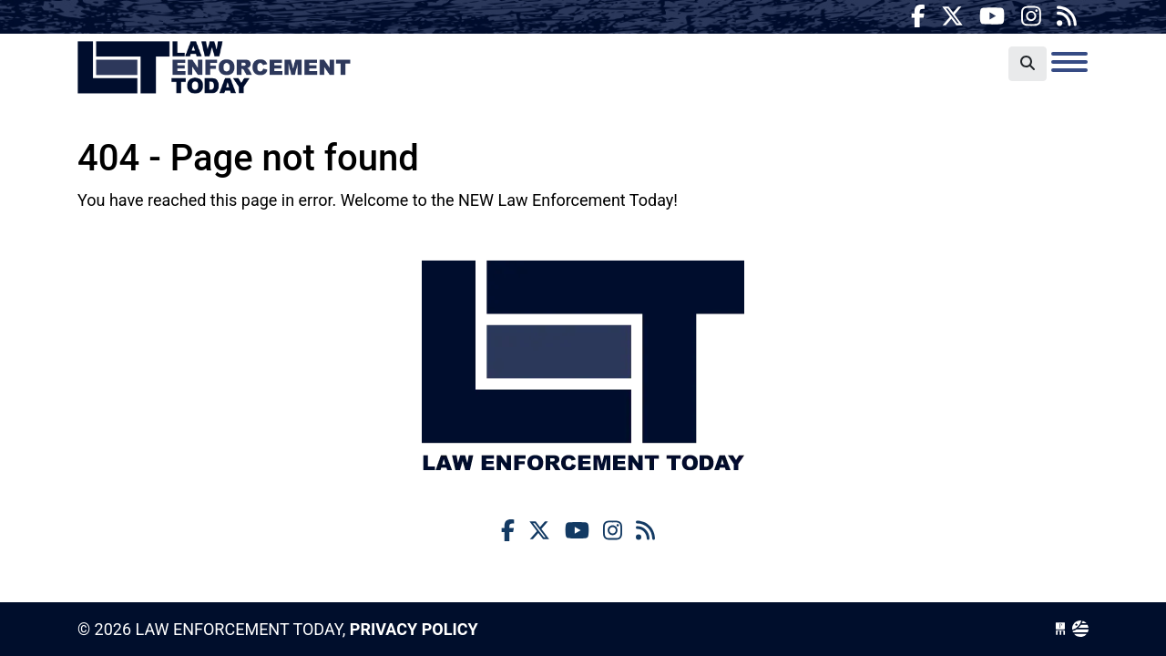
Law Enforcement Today (214, 68)
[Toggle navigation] (1069, 61)
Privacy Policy (414, 629)
